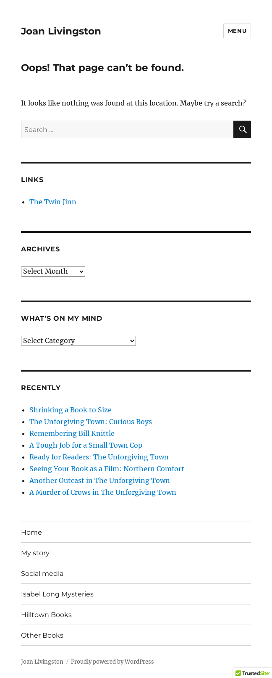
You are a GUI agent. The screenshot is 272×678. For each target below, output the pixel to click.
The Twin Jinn (52, 202)
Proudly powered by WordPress (112, 661)
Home (31, 532)
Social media (42, 574)
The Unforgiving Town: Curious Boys (90, 421)
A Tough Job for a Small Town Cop (85, 445)
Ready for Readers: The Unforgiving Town (99, 457)
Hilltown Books (46, 615)
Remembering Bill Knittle (72, 433)
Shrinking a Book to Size (70, 410)
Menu (237, 30)
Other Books (42, 635)
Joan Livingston (61, 31)
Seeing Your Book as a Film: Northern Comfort (106, 468)
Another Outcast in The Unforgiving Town (99, 480)
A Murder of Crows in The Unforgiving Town (102, 492)
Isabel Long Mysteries (57, 594)
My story (35, 553)
